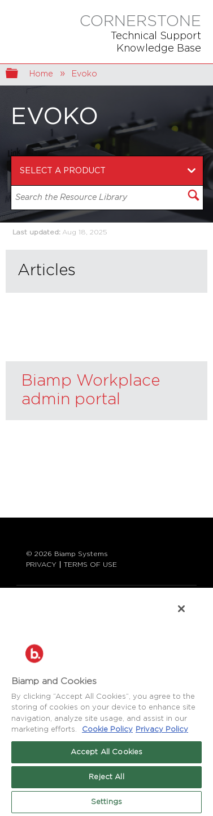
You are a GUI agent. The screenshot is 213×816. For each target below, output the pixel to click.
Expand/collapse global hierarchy (19, 74)
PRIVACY (41, 564)
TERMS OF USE (90, 564)
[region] (106, 701)
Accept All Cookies (106, 752)
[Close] (181, 608)
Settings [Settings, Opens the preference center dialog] (106, 802)
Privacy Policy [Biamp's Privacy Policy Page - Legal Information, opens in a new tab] (162, 729)
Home (42, 74)
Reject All (106, 777)
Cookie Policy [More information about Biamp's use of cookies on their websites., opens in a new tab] (107, 729)
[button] (193, 196)
